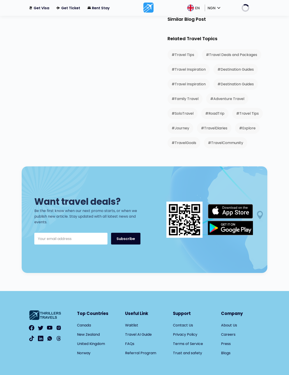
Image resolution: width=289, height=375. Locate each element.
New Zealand (88, 334)
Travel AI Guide (138, 334)
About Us (229, 325)
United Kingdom (91, 343)
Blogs (226, 353)
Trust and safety (187, 353)
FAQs (129, 343)
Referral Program (140, 353)
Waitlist (131, 325)
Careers (228, 334)
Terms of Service (188, 343)
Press (226, 343)
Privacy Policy (185, 334)
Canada (84, 325)
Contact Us (183, 325)
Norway (84, 353)
